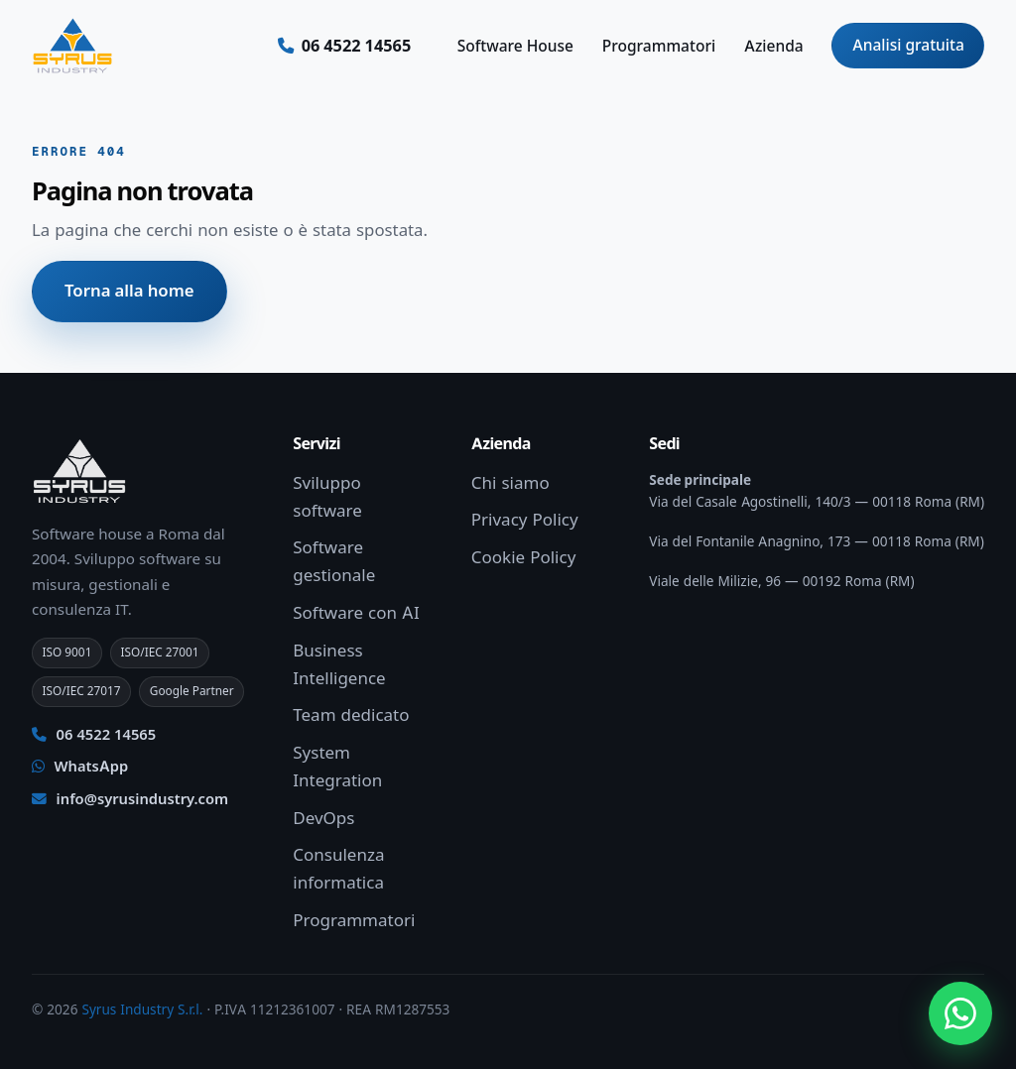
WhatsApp (80, 766)
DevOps (323, 818)
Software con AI (356, 613)
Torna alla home (129, 290)
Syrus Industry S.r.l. (141, 1009)
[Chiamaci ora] (345, 46)
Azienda (774, 46)
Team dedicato (351, 715)
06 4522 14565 (94, 735)
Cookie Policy (523, 557)
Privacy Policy (524, 520)
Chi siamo (510, 483)
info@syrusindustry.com (130, 799)
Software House (515, 46)
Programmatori (658, 46)
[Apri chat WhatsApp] (960, 1013)
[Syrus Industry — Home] (72, 45)
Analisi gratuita (908, 45)
